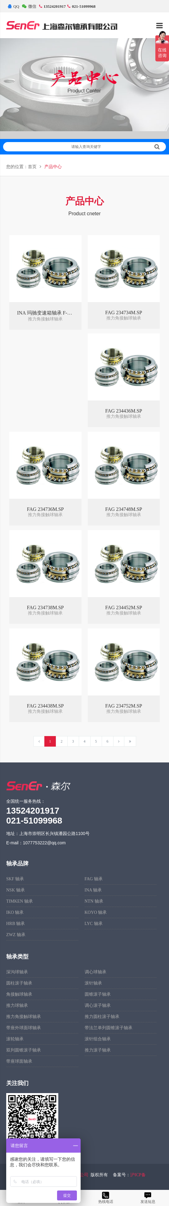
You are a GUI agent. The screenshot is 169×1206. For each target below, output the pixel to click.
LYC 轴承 (94, 923)
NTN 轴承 (94, 901)
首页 (32, 166)
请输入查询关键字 (115, 146)
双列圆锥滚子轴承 (23, 1050)
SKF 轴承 (15, 879)
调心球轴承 (95, 972)
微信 (29, 6)
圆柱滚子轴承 (19, 983)
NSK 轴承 (15, 890)
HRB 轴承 (15, 923)
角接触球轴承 (19, 994)
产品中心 (53, 166)
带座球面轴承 (19, 1061)
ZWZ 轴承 (15, 934)
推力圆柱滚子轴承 (102, 1016)
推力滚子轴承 (98, 1050)
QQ (13, 6)
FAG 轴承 (94, 879)
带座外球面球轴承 (23, 1027)
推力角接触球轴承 (23, 1016)
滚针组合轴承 (98, 1039)
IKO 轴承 (15, 912)
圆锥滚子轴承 (98, 994)
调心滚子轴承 (98, 1005)
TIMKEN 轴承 (19, 901)
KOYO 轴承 (96, 912)
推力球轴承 (17, 1005)
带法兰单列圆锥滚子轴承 (108, 1027)
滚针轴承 (93, 983)
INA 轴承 (93, 890)
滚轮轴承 (15, 1039)
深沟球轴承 (17, 972)
